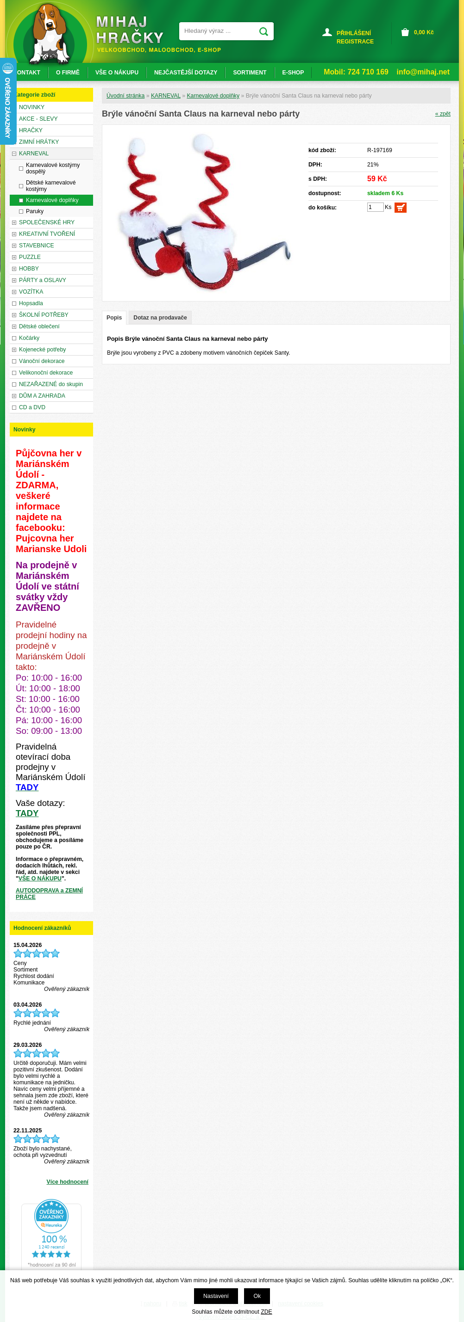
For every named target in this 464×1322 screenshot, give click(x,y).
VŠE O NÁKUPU (40, 878)
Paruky (35, 211)
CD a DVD (32, 407)
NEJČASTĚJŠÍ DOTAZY (185, 72)
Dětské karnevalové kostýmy (50, 185)
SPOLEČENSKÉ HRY (47, 222)
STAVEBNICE (36, 245)
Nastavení (216, 1296)
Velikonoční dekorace (46, 372)
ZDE (266, 1312)
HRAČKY (31, 130)
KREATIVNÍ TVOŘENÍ (47, 234)
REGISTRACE (355, 41)
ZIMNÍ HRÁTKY (39, 142)
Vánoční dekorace (42, 361)
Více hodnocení (67, 1182)
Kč (424, 32)
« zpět (443, 114)
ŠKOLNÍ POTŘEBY (44, 315)
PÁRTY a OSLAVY (42, 280)
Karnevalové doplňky (213, 95)
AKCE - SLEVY (38, 119)
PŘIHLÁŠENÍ (354, 33)
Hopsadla (31, 303)
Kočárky (29, 338)
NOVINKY (31, 107)
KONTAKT (26, 72)
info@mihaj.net (423, 72)
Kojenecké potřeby (42, 349)
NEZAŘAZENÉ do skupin (51, 384)
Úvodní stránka (125, 95)
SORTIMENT (249, 72)
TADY (27, 813)
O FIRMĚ (68, 72)
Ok (257, 1296)
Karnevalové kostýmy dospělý (53, 168)
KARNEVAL (166, 95)
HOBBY (29, 268)
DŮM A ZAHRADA (42, 396)
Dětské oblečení (39, 326)
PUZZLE (30, 257)
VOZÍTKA (31, 292)
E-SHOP (293, 72)
